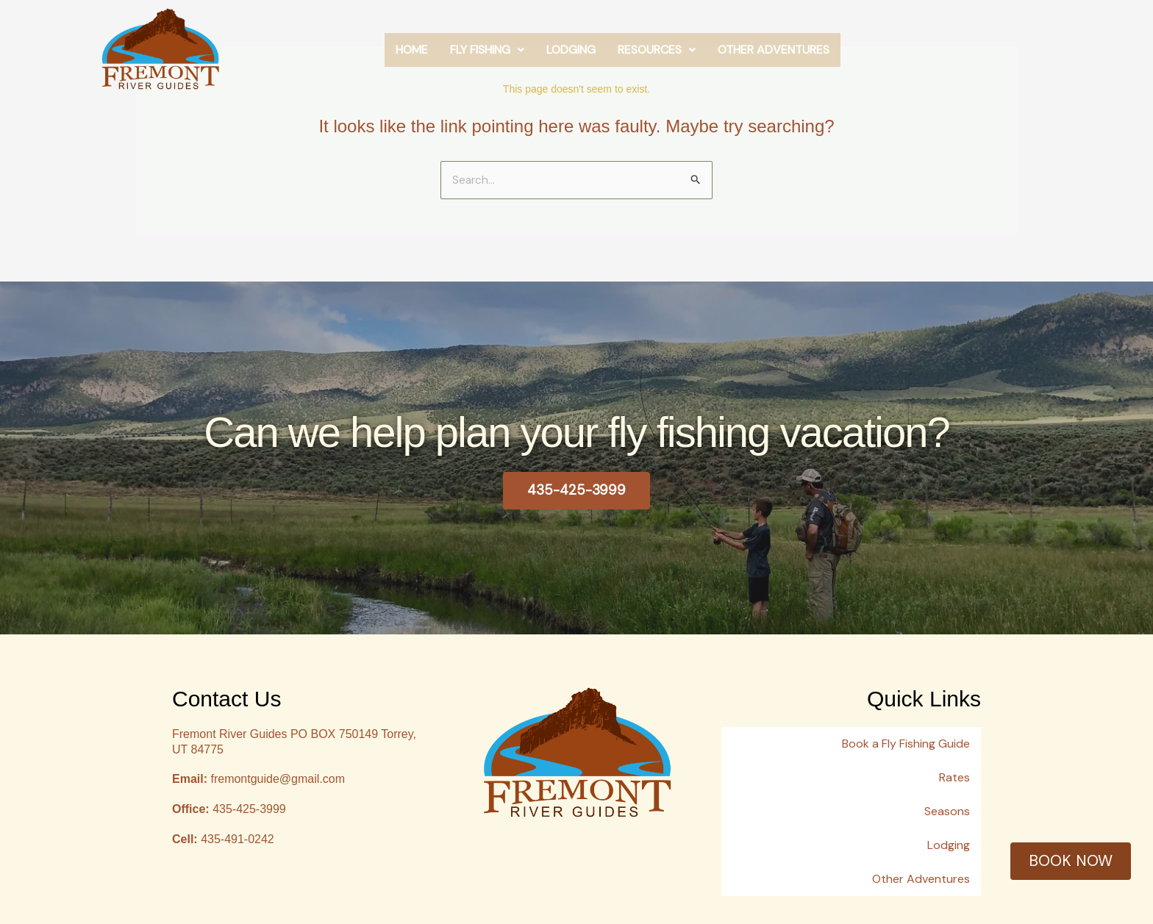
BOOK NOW (1071, 860)
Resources (748, 57)
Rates (954, 767)
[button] (578, 57)
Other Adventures (865, 57)
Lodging (662, 57)
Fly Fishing (578, 57)
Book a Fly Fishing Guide (906, 740)
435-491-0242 (223, 840)
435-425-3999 (229, 809)
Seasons (947, 793)
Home (503, 57)
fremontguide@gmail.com (258, 780)
